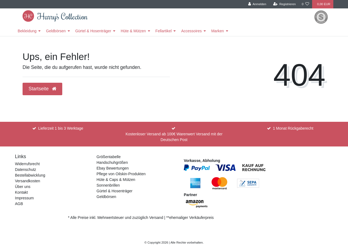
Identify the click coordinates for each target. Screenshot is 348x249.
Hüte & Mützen (133, 31)
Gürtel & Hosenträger (93, 31)
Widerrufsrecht (27, 164)
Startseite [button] (42, 88)
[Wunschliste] (305, 4)
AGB (19, 204)
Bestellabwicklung (30, 175)
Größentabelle (109, 157)
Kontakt (21, 192)
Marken (217, 31)
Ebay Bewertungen (113, 168)
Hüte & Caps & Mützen (116, 179)
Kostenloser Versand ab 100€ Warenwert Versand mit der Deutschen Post (174, 137)
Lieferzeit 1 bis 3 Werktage (60, 128)
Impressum (24, 198)
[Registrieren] (284, 4)
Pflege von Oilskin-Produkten (121, 174)
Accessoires (191, 31)
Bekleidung (27, 31)
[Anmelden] (257, 4)
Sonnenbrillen (108, 185)
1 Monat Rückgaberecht (293, 128)
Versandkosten (27, 181)
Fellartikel (164, 31)
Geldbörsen (56, 31)
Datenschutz (25, 169)
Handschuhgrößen (112, 162)
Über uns (22, 186)
